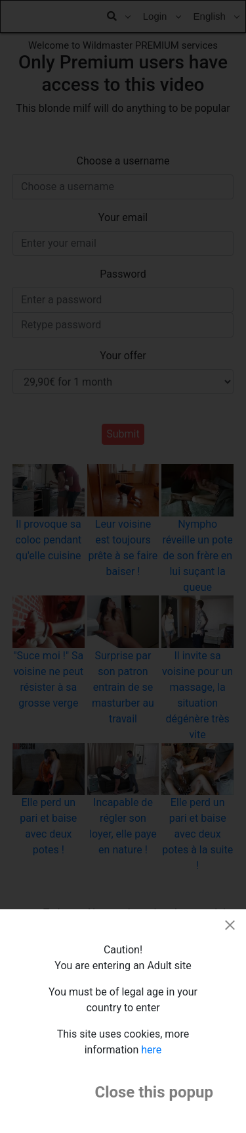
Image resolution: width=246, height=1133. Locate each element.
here (151, 1050)
